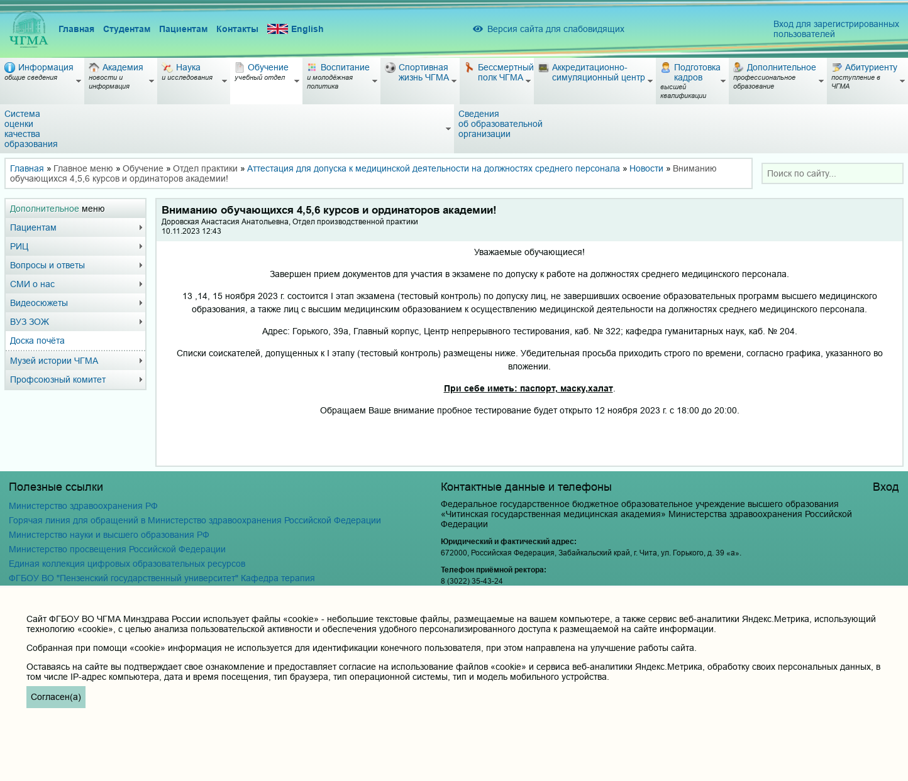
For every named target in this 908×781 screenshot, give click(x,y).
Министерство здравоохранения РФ (83, 506)
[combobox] (832, 173)
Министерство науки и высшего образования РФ (109, 535)
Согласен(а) (56, 697)
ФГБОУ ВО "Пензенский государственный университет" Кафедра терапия (162, 578)
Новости (646, 168)
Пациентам (183, 29)
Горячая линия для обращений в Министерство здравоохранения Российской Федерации (195, 520)
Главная (76, 29)
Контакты (237, 29)
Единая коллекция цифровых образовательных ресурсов (127, 564)
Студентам (126, 29)
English (295, 29)
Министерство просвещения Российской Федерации (117, 549)
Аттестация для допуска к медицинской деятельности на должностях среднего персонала (433, 168)
